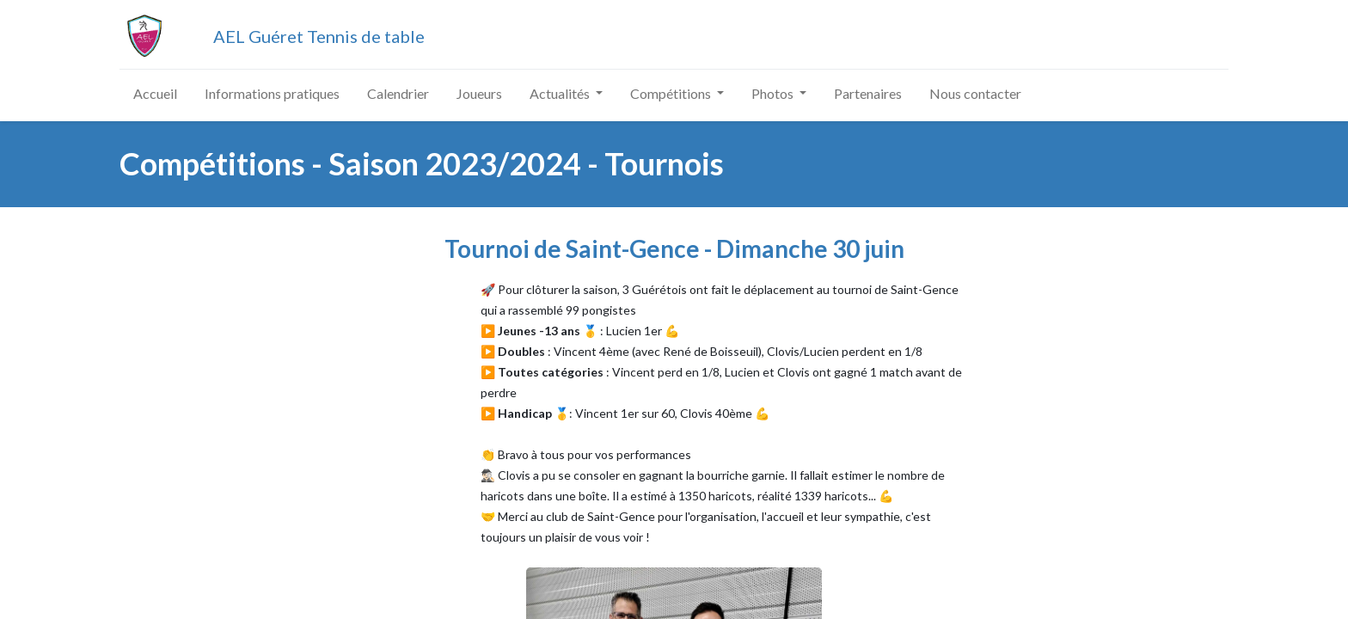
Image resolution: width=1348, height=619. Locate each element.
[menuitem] (155, 94)
